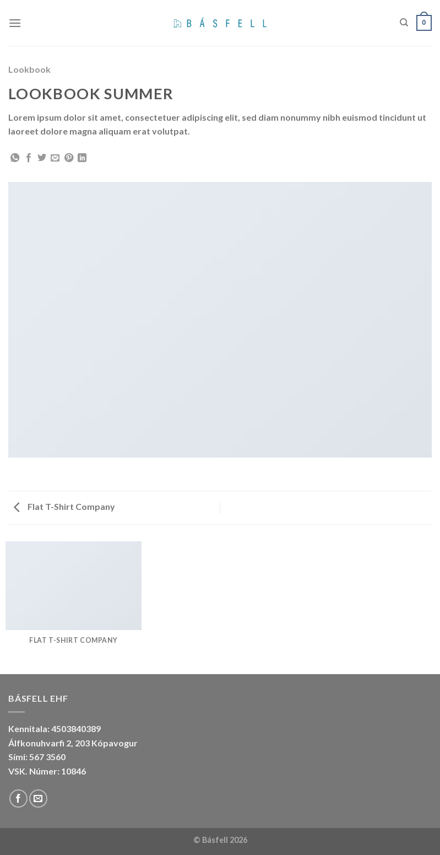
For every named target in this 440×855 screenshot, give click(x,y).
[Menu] (14, 22)
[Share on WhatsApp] (14, 158)
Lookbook (29, 69)
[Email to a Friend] (55, 158)
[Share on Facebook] (28, 158)
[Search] (404, 22)
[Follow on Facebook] (18, 798)
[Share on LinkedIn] (82, 158)
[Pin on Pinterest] (68, 158)
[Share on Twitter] (41, 158)
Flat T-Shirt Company (64, 506)
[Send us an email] (38, 798)
